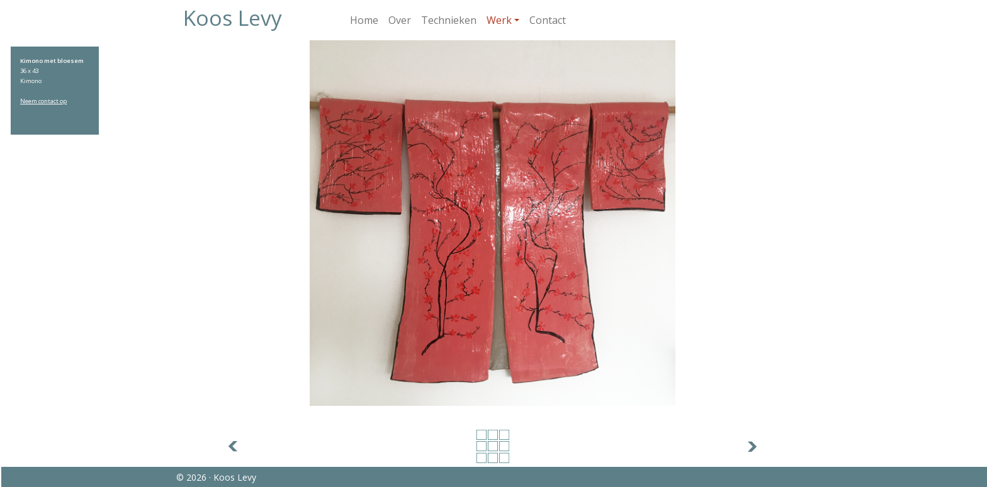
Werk (499, 20)
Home (364, 20)
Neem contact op (43, 101)
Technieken (449, 20)
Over (399, 20)
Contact (547, 20)
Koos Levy (232, 17)
